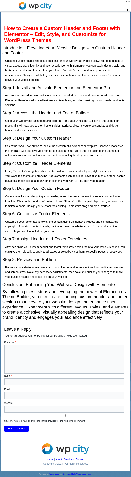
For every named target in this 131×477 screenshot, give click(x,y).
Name (8, 375)
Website (8, 403)
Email (8, 389)
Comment (10, 342)
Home (50, 459)
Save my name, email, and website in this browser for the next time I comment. (45, 421)
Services (69, 459)
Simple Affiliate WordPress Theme (77, 474)
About (58, 459)
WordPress (54, 474)
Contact (80, 459)
